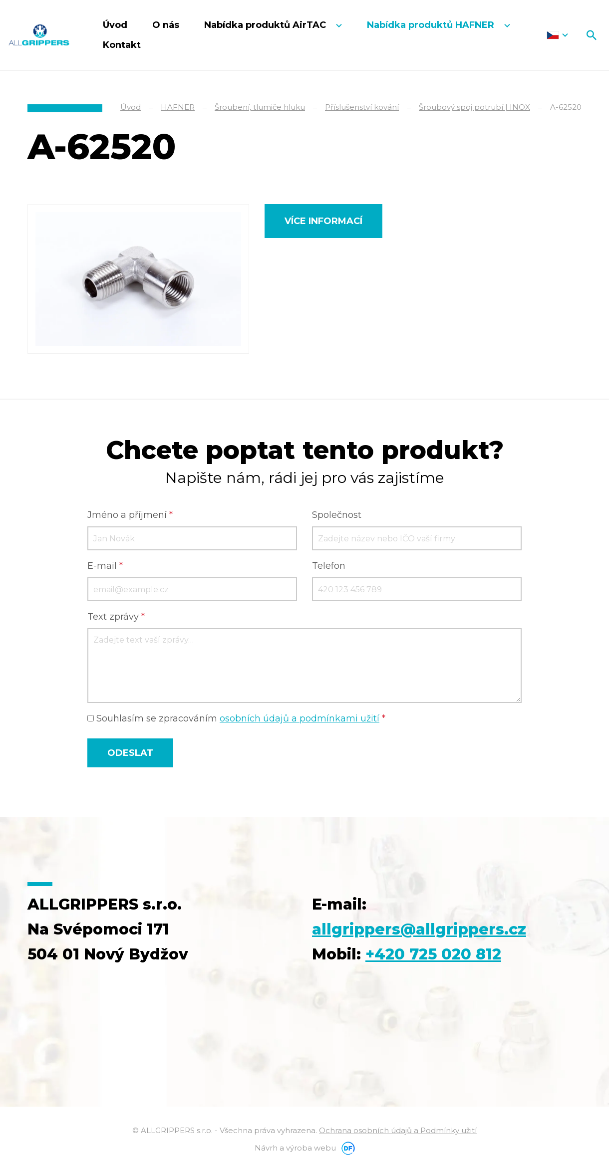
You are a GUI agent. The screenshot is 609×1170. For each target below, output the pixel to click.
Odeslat (130, 752)
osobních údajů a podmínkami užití (299, 718)
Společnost (336, 514)
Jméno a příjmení (130, 514)
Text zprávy (116, 616)
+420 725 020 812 (433, 954)
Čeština (557, 34)
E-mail (105, 565)
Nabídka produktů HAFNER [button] (432, 24)
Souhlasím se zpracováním (236, 718)
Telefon (328, 565)
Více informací (323, 221)
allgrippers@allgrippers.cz (419, 929)
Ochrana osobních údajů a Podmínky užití (398, 1130)
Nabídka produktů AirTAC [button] (266, 24)
